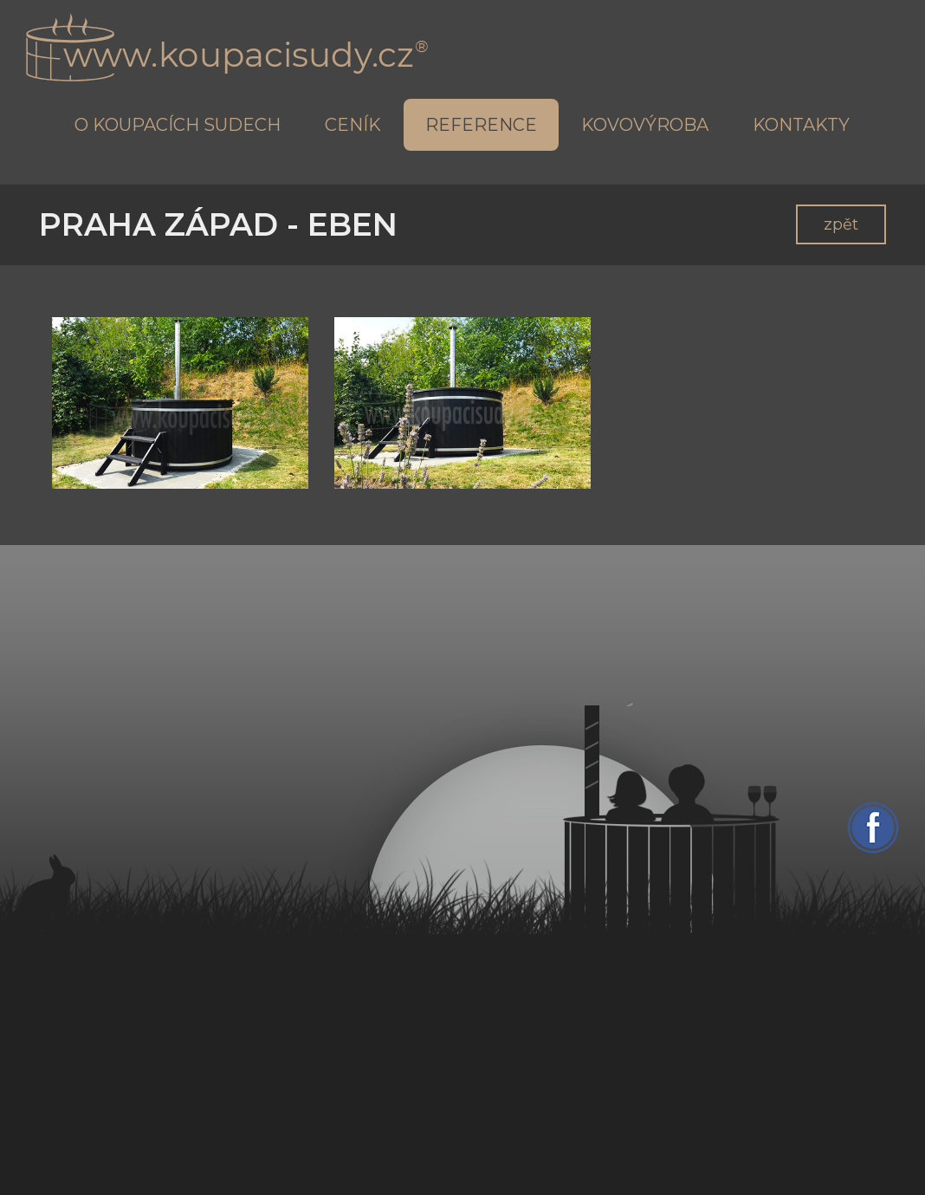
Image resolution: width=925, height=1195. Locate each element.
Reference (481, 124)
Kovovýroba (644, 124)
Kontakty (801, 124)
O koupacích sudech (177, 124)
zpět (841, 224)
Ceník (353, 124)
